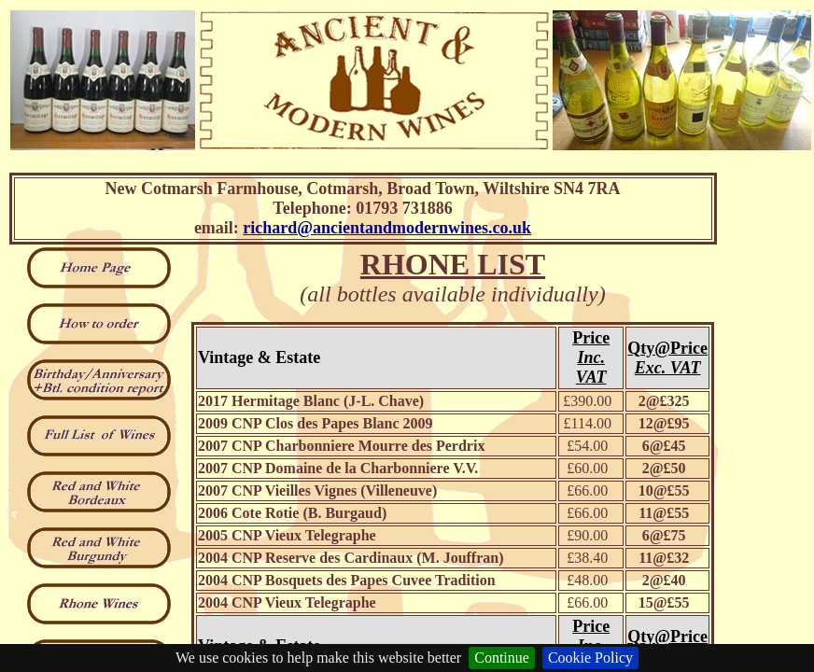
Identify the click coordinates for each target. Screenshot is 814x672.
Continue (501, 657)
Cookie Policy (590, 657)
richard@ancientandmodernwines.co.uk (387, 227)
